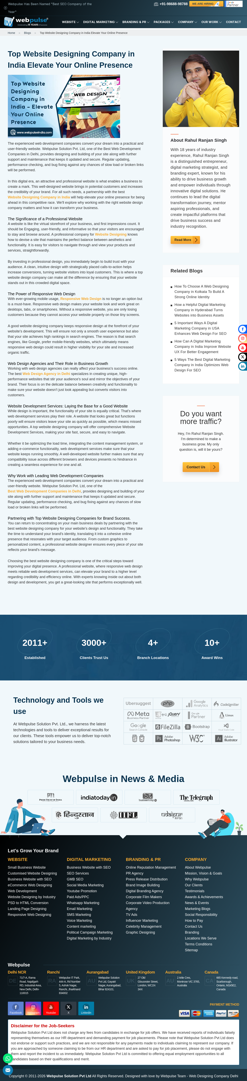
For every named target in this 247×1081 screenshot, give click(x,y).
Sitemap (191, 950)
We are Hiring (206, 3)
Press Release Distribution (147, 879)
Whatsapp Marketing (83, 903)
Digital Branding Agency (145, 891)
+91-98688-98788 (171, 4)
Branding (192, 932)
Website (70, 22)
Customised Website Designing (32, 873)
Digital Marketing (100, 22)
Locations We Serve (201, 938)
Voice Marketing (79, 921)
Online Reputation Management (151, 867)
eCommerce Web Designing (30, 885)
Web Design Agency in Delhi (46, 374)
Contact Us (196, 467)
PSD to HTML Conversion (28, 903)
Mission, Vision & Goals (203, 873)
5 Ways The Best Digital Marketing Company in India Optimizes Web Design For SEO (202, 365)
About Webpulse (198, 867)
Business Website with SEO (30, 879)
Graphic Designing (140, 932)
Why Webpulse (197, 879)
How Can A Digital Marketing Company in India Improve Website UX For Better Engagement (203, 346)
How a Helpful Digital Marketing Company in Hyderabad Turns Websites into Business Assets (200, 310)
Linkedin (86, 1009)
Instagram (33, 1009)
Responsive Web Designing (29, 915)
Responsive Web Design (81, 299)
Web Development (22, 891)
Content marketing (81, 926)
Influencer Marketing (142, 921)
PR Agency (134, 873)
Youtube (51, 1009)
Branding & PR (136, 22)
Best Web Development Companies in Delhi (44, 491)
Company (187, 22)
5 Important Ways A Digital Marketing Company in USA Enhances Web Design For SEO (201, 328)
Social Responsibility (201, 915)
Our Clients (194, 885)
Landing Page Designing (27, 909)
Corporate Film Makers (144, 897)
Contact (233, 22)
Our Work (211, 22)
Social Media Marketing (85, 885)
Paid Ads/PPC (78, 897)
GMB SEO (75, 879)
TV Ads (131, 915)
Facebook (16, 1009)
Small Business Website (27, 867)
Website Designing (111, 234)
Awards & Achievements (204, 897)
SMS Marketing (79, 915)
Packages (164, 22)
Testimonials (194, 891)
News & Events (197, 903)
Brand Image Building (143, 885)
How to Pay (194, 921)
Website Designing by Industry (32, 897)
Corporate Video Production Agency (148, 906)
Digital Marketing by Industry (89, 938)
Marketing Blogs (197, 909)
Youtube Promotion (82, 891)
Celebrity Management (144, 926)
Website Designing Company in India (39, 197)
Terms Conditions (198, 944)
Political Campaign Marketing (90, 932)
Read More (183, 240)
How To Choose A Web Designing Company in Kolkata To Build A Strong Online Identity (202, 291)
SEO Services (78, 873)
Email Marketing (79, 909)
